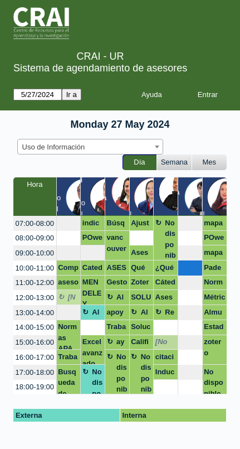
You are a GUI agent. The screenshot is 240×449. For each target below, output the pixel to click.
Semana (174, 162)
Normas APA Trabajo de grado (214, 284)
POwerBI (92, 239)
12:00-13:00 (35, 297)
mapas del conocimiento (214, 254)
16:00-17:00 (35, 357)
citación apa (164, 359)
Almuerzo (122, 299)
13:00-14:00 (35, 312)
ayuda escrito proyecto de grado (121, 343)
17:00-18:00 (35, 372)
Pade (212, 267)
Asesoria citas (139, 254)
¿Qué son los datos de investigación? (165, 269)
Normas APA (67, 336)
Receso (169, 314)
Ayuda (151, 94)
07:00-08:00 (35, 223)
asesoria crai (68, 284)
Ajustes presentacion (140, 225)
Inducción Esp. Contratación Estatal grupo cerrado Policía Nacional (165, 374)
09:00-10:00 (35, 253)
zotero (212, 347)
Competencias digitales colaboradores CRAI (68, 269)
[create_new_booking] (69, 223)
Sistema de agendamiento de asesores (100, 68)
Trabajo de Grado (67, 359)
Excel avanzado (92, 351)
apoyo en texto (115, 314)
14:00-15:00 (35, 327)
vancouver (116, 243)
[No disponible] (73, 299)
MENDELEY (92, 291)
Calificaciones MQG (140, 343)
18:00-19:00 (35, 387)
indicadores (92, 225)
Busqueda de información (67, 381)
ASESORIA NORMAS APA (116, 269)
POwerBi (214, 239)
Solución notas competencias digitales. (140, 328)
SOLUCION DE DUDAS (141, 299)
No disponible (170, 239)
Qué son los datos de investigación (140, 269)
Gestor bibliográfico (117, 284)
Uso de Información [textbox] (53, 147)
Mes (210, 162)
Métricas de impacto (214, 299)
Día (139, 162)
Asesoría (164, 299)
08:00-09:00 (35, 238)
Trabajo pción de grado (117, 328)
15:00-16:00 (35, 342)
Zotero (140, 284)
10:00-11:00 (35, 268)
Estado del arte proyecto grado (214, 328)
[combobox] (90, 147)
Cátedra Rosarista (165, 284)
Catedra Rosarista (92, 269)
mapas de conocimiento (214, 225)
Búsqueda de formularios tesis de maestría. (117, 225)
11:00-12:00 (35, 282)
